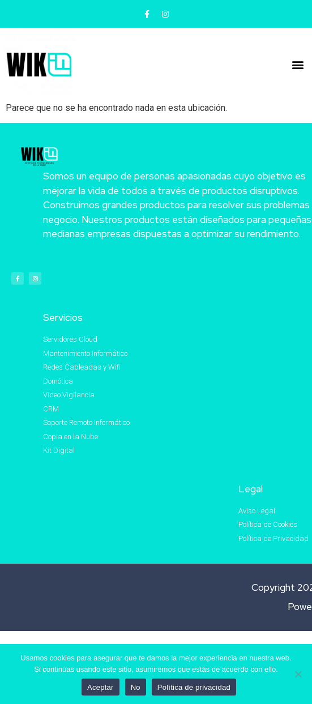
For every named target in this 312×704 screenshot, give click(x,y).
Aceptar (100, 687)
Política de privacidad (193, 687)
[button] (298, 64)
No (135, 687)
